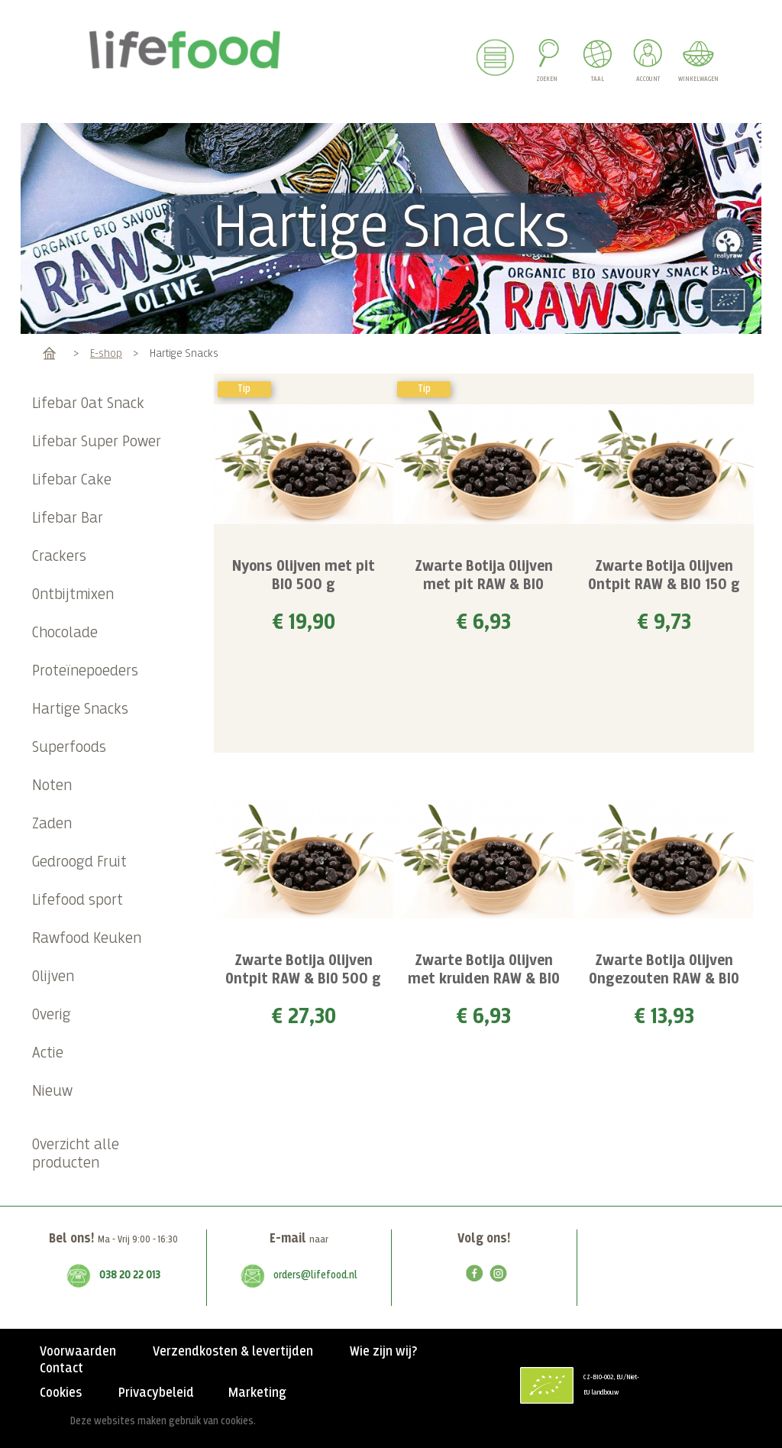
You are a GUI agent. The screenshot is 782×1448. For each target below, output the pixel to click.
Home (49, 353)
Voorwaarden (78, 1352)
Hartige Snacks (80, 709)
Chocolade (65, 633)
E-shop (106, 353)
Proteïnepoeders (85, 671)
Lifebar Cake (71, 480)
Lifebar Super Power (96, 442)
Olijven (53, 977)
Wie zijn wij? (383, 1352)
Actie (47, 1053)
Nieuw (52, 1092)
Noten (52, 786)
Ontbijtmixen (73, 595)
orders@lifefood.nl (315, 1275)
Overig (51, 1015)
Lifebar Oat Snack (88, 404)
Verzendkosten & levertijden (233, 1352)
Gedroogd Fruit (79, 862)
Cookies (61, 1393)
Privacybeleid (156, 1393)
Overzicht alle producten (75, 1154)
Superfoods (69, 748)
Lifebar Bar (67, 518)
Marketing (257, 1393)
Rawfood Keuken (86, 939)
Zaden (52, 824)
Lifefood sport (77, 900)
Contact (61, 1368)
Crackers (59, 557)
